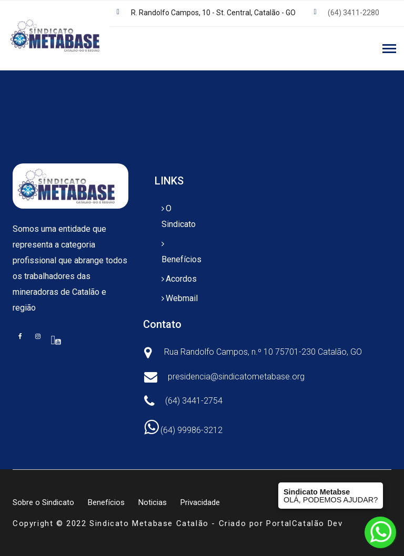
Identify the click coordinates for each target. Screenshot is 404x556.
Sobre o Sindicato (43, 502)
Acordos (181, 279)
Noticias (152, 502)
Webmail (182, 298)
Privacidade (200, 502)
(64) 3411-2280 (353, 12)
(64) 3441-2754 (194, 401)
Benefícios (181, 259)
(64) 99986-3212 (183, 430)
